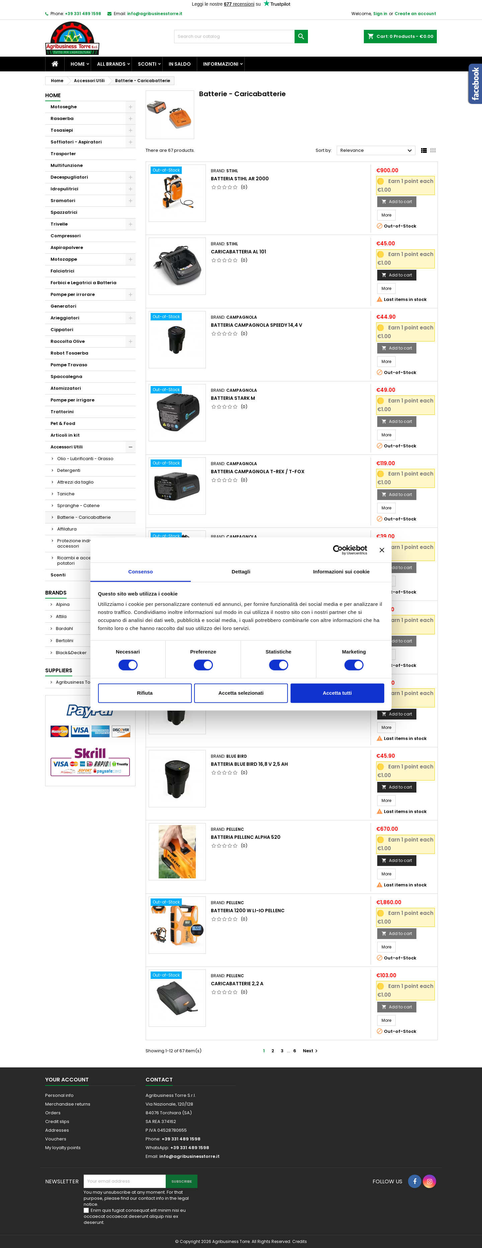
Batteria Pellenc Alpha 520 (245, 837)
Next (311, 1051)
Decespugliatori (69, 177)
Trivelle (59, 224)
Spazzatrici (64, 212)
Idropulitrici (64, 189)
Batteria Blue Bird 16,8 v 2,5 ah (249, 764)
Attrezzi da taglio (75, 482)
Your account (67, 1079)
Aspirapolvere (67, 247)
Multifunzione (67, 165)
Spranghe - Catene (78, 505)
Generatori (63, 306)
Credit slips (57, 1121)
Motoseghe (64, 107)
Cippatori (62, 329)
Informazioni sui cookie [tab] (341, 571)
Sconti (147, 64)
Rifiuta (145, 693)
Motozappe (64, 259)
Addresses (57, 1130)
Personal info (59, 1095)
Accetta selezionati (240, 693)
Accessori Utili (67, 447)
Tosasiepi (62, 130)
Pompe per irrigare (72, 400)
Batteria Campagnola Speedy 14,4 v (256, 325)
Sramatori (63, 200)
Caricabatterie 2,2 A (237, 983)
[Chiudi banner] (382, 550)
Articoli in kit (65, 435)
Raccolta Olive (68, 341)
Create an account (415, 13)
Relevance (377, 151)
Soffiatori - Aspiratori (76, 142)
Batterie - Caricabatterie (84, 517)
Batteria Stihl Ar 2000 (240, 178)
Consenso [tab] (140, 571)
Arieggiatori (65, 318)
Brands (56, 593)
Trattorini (62, 412)
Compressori (66, 236)
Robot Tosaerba (69, 353)
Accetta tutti (337, 693)
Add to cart (397, 201)
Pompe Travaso (69, 365)
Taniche (66, 494)
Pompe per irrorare (73, 294)
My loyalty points (63, 1147)
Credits (299, 1241)
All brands (111, 64)
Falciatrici (62, 271)
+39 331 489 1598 (83, 13)
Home (78, 64)
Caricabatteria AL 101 (238, 251)
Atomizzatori (66, 388)
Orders (53, 1113)
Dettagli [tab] (241, 571)
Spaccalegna (66, 376)
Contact (159, 1079)
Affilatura (67, 529)
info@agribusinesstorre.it (154, 13)
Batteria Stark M (233, 398)
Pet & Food (63, 423)
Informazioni (220, 64)
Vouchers (55, 1139)
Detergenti (68, 470)
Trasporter (63, 153)
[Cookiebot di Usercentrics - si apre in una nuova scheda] (338, 550)
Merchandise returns (67, 1104)
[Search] (241, 36)
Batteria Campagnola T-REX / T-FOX (258, 471)
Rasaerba (62, 118)
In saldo (180, 64)
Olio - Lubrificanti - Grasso (85, 458)
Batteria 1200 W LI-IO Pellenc (248, 910)
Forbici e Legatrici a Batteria (83, 282)
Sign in (380, 13)
